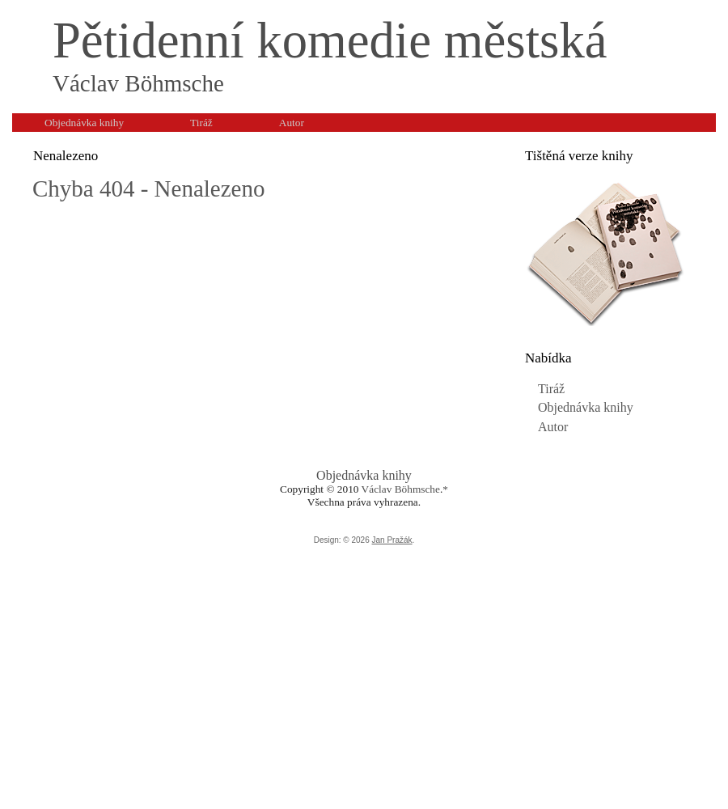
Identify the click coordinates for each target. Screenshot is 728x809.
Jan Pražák (392, 540)
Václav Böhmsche (401, 489)
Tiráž (551, 389)
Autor (553, 427)
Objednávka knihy (585, 407)
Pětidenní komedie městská (330, 40)
